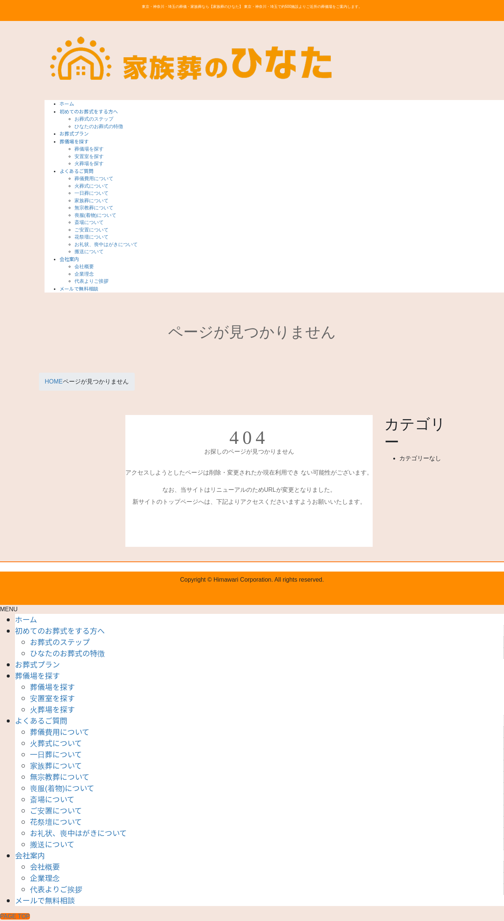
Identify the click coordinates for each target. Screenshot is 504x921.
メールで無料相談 (45, 900)
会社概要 (84, 266)
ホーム (26, 619)
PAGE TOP (15, 916)
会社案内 (30, 855)
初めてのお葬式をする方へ (60, 630)
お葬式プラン (37, 664)
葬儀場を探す (89, 149)
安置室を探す (89, 156)
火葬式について (91, 186)
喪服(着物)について (95, 215)
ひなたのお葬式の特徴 (98, 126)
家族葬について (91, 200)
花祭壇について (91, 237)
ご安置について (91, 230)
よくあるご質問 (41, 720)
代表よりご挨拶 (91, 281)
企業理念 (84, 274)
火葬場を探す (89, 163)
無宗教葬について (93, 207)
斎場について (89, 222)
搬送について (89, 251)
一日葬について (91, 193)
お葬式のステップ (93, 119)
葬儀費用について (93, 178)
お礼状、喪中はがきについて (106, 244)
